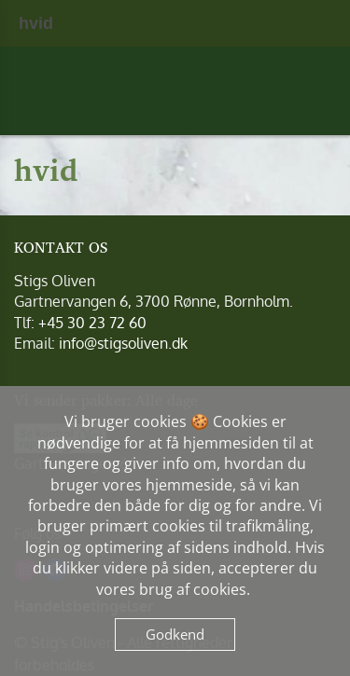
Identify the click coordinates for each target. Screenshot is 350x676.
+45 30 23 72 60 (92, 322)
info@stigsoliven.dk (123, 343)
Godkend (175, 634)
